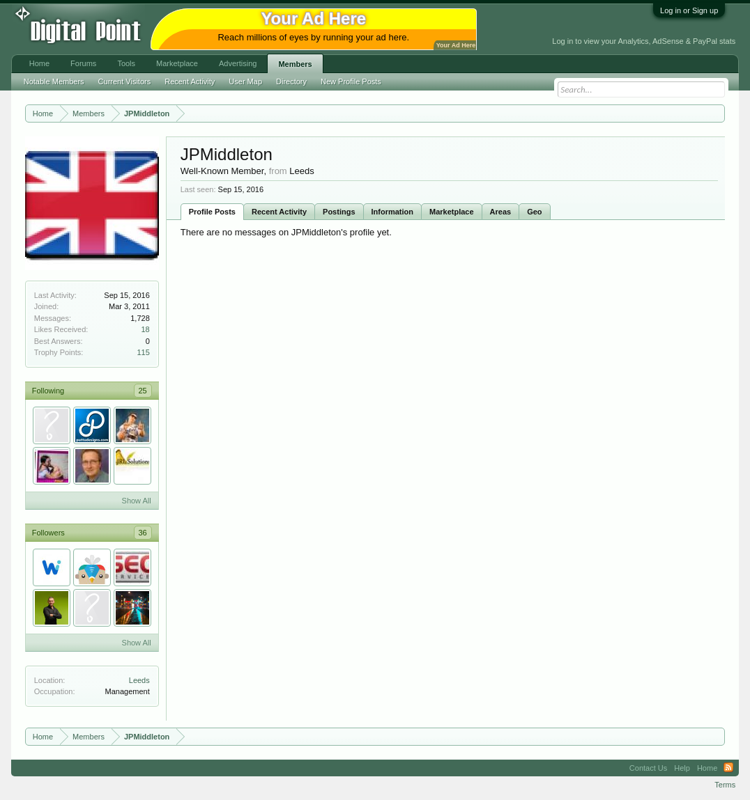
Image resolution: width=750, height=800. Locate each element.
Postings (339, 211)
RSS (728, 768)
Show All (136, 500)
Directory (291, 81)
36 (143, 532)
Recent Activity (279, 211)
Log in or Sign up (689, 10)
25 (143, 390)
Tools (126, 63)
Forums (83, 63)
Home (39, 63)
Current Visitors (124, 81)
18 (145, 329)
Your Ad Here (455, 45)
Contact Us (648, 768)
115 (143, 352)
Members (295, 64)
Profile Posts (212, 211)
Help (682, 768)
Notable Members (54, 81)
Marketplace (451, 211)
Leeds (139, 680)
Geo (534, 211)
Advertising (238, 63)
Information (393, 211)
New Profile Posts (351, 81)
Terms (724, 785)
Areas (501, 211)
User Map (245, 81)
